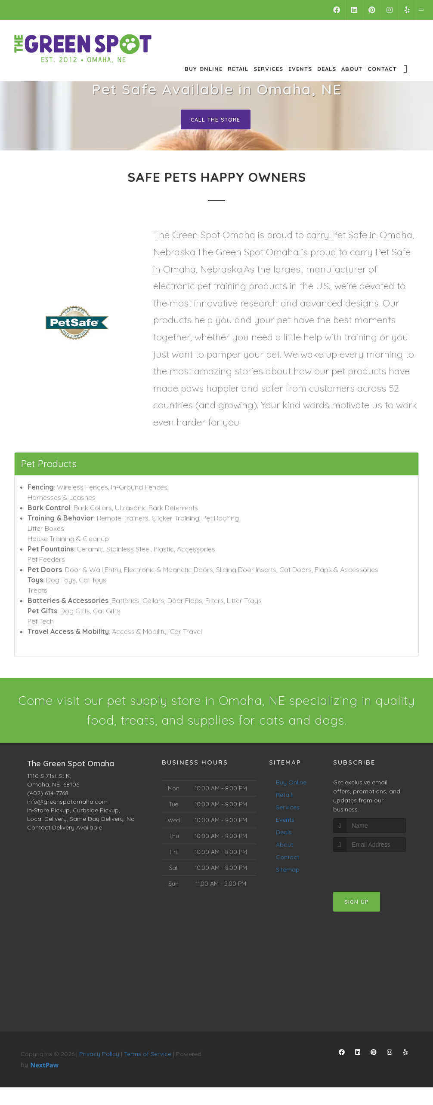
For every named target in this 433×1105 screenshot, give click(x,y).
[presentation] (379, 871)
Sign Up (356, 904)
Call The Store (215, 119)
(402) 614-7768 (47, 795)
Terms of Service (147, 1056)
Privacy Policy (99, 1056)
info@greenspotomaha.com (67, 804)
